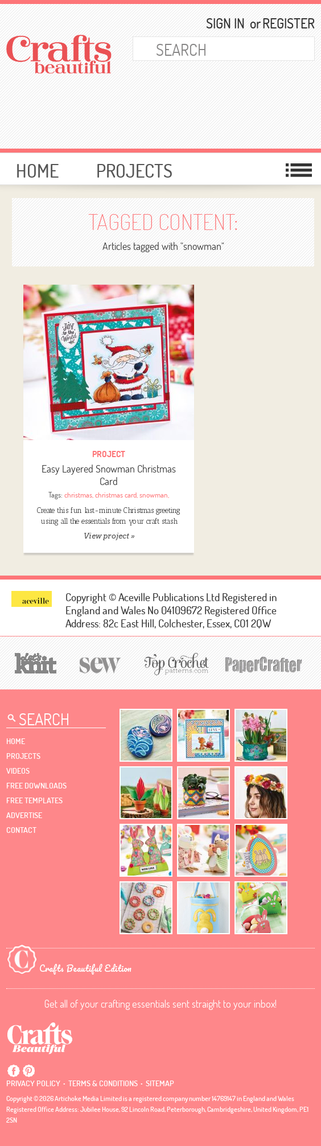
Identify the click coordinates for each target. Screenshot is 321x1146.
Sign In (225, 23)
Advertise (24, 815)
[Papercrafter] (263, 663)
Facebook (13, 1071)
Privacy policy (33, 1083)
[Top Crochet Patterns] (175, 664)
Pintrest (28, 1071)
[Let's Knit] (35, 661)
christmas (78, 494)
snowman (153, 494)
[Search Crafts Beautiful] (210, 49)
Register (283, 23)
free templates (34, 800)
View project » (109, 536)
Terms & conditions (103, 1083)
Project (108, 454)
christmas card (116, 494)
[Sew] (100, 663)
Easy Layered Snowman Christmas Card (109, 475)
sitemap (160, 1083)
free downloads (36, 786)
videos (18, 771)
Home (37, 170)
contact (21, 830)
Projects (134, 170)
